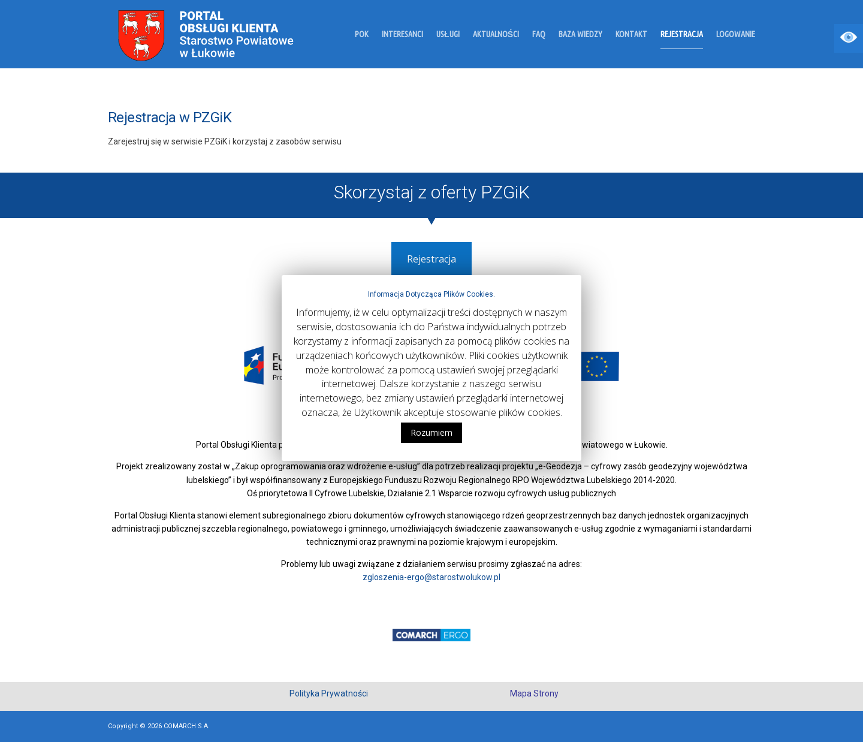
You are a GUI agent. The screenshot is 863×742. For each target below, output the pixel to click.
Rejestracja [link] (681, 34)
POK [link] (362, 34)
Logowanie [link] (735, 34)
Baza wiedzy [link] (580, 34)
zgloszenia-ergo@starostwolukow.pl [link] (431, 577)
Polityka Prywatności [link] (328, 693)
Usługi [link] (448, 34)
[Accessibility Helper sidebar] (848, 38)
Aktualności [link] (496, 34)
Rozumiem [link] (431, 432)
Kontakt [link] (631, 34)
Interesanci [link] (402, 34)
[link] (173, 33)
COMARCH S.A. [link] (187, 726)
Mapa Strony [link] (534, 693)
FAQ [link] (538, 34)
